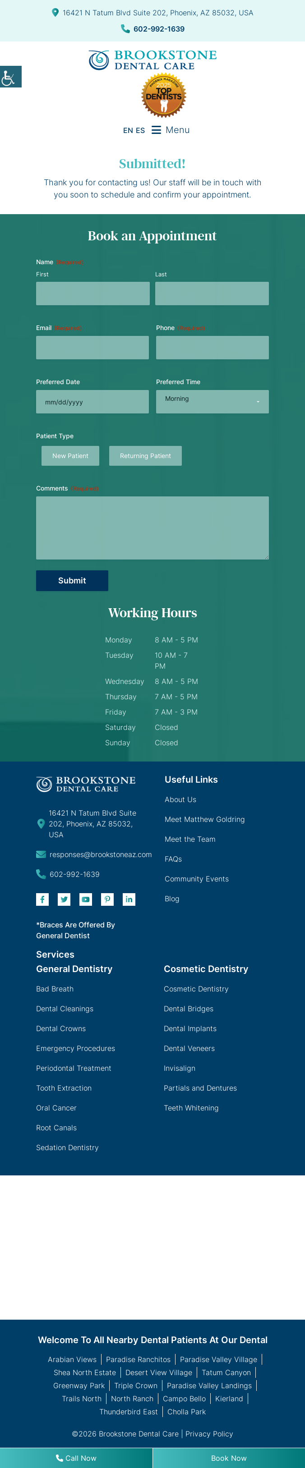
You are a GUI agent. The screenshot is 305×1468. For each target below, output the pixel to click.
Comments (67, 488)
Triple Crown (135, 1385)
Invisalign (179, 1068)
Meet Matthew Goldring (205, 819)
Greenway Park (79, 1385)
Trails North (82, 1398)
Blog (172, 898)
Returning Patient (145, 455)
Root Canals (56, 1127)
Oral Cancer (56, 1107)
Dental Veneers (189, 1048)
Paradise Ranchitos (138, 1359)
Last (161, 274)
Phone (180, 328)
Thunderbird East (128, 1411)
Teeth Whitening (191, 1107)
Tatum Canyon (226, 1372)
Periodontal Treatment (73, 1068)
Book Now (229, 1458)
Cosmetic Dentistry (196, 988)
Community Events (197, 878)
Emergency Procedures (75, 1048)
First (42, 274)
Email (59, 328)
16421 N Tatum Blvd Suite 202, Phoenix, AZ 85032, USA (153, 12)
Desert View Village (158, 1372)
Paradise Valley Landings (209, 1385)
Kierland (229, 1398)
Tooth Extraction (64, 1087)
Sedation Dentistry (67, 1147)
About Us (180, 799)
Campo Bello (184, 1398)
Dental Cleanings (64, 1008)
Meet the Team (190, 839)
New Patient (70, 455)
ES (140, 130)
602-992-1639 (153, 28)
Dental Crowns (61, 1028)
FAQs (173, 858)
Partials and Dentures (200, 1087)
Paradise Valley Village (218, 1359)
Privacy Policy (209, 1433)
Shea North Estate (85, 1372)
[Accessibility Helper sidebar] (11, 76)
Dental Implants (190, 1028)
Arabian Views (72, 1359)
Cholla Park (186, 1411)
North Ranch (132, 1398)
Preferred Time (178, 381)
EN (128, 130)
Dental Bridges (188, 1008)
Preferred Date (58, 381)
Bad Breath (55, 988)
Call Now (76, 1458)
